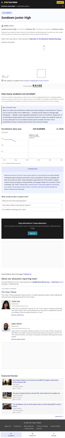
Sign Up (32, 233)
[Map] (23, 61)
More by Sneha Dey (18, 315)
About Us (8, 426)
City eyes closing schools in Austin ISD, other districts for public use (36, 393)
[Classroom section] (32, 434)
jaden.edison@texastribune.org (21, 328)
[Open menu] (2, 2)
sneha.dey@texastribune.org (20, 306)
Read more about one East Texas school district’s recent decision (26, 175)
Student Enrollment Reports (13, 163)
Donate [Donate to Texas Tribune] (60, 2)
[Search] (63, 6)
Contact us (27, 274)
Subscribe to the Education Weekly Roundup (45, 39)
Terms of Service (42, 426)
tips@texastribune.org (40, 282)
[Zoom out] (44, 49)
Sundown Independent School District (36, 81)
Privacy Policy (29, 428)
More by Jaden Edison (18, 339)
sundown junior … (24, 6)
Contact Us (17, 426)
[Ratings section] (53, 434)
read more (55, 282)
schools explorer (8, 6)
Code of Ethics (55, 426)
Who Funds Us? (29, 426)
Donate (39, 428)
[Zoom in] (44, 46)
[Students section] (11, 434)
